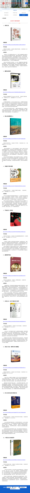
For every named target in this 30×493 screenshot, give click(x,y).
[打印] (19, 23)
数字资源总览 (6, 12)
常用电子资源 (15, 12)
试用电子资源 (24, 12)
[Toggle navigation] (26, 3)
